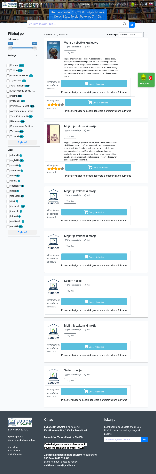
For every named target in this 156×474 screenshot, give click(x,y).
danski (15, 180)
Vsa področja (15, 454)
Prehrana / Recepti (22, 106)
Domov (85, 4)
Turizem (17, 131)
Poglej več (22, 142)
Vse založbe (14, 450)
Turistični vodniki (21, 116)
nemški (16, 226)
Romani (17, 65)
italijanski (17, 206)
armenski (16, 170)
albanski (16, 155)
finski (14, 190)
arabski (15, 165)
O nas (94, 4)
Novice (103, 4)
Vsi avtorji (13, 447)
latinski (15, 216)
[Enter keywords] (122, 439)
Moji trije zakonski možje (80, 126)
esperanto (17, 185)
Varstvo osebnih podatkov (21, 440)
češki (15, 175)
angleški (17, 160)
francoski (17, 196)
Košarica (139, 4)
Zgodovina (18, 80)
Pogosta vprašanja (118, 4)
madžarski (17, 221)
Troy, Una (70, 53)
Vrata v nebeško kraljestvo (81, 42)
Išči (144, 439)
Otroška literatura (21, 75)
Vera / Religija (20, 85)
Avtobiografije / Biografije (22, 111)
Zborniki (17, 136)
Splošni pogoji (15, 436)
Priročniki (17, 101)
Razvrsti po (112, 34)
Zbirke (16, 70)
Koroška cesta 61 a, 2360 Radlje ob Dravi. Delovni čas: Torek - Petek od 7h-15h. (78, 14)
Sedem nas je (72, 280)
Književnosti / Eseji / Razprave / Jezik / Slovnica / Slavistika (22, 90)
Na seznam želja (74, 47)
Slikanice (17, 121)
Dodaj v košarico (94, 83)
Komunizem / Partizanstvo (22, 126)
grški (14, 201)
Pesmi (16, 95)
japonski (16, 211)
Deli (87, 47)
